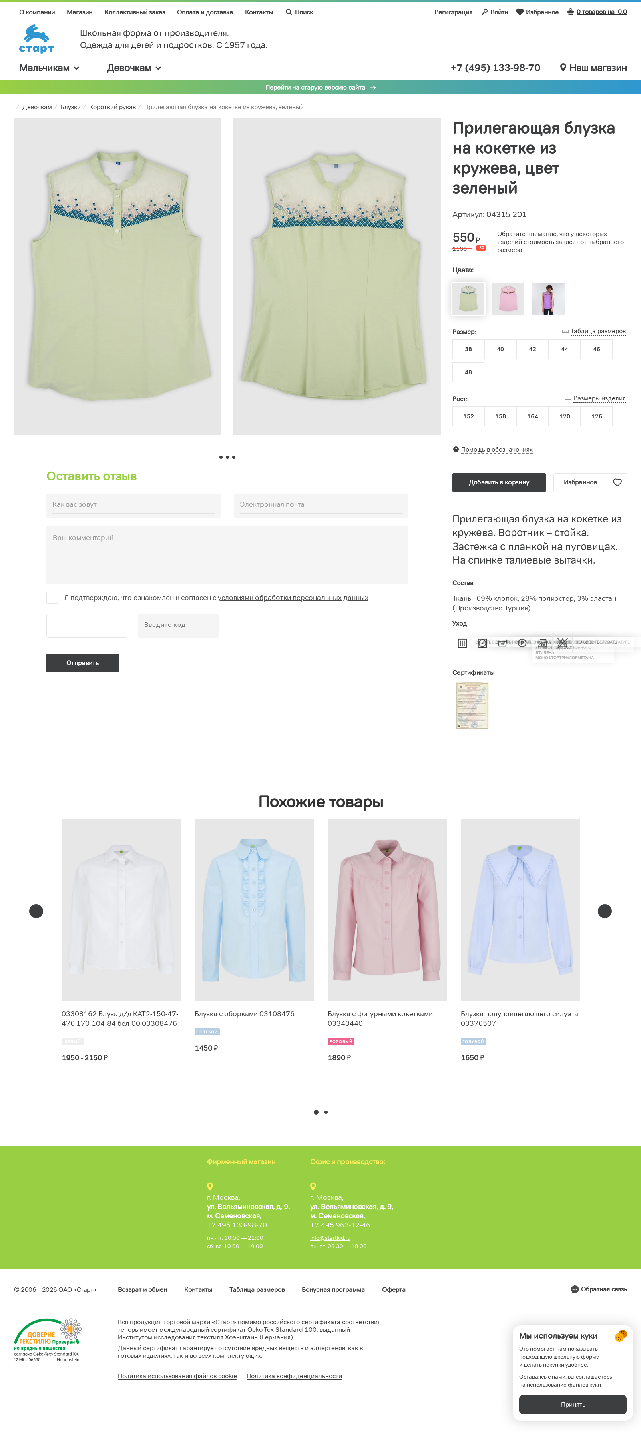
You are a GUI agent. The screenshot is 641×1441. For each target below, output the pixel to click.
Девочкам (134, 68)
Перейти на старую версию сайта (315, 87)
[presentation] (36, 911)
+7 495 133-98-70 (237, 1225)
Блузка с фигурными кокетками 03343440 (380, 1018)
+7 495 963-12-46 (340, 1225)
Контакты (259, 12)
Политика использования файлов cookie (177, 1376)
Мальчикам (49, 68)
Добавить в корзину (499, 482)
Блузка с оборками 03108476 (245, 1013)
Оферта (394, 1289)
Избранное (537, 12)
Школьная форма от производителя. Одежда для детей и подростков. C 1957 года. (173, 39)
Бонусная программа (333, 1289)
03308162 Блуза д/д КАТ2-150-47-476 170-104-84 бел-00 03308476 (120, 1018)
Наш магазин (593, 68)
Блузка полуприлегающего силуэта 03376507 (519, 1018)
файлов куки (584, 1397)
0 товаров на (597, 12)
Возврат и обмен (142, 1289)
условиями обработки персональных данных (293, 597)
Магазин (79, 12)
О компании (37, 12)
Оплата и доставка (205, 12)
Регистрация (453, 12)
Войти (494, 12)
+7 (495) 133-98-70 (495, 68)
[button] (316, 1112)
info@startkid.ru (330, 1237)
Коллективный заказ (134, 12)
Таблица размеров (257, 1289)
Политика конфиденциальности (294, 1376)
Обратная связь (604, 1289)
